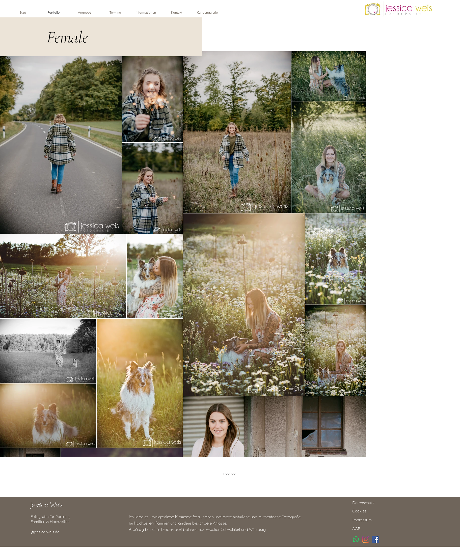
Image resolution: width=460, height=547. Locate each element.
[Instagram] (365, 539)
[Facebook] (375, 539)
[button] (145, 12)
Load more (230, 474)
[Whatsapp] (356, 539)
